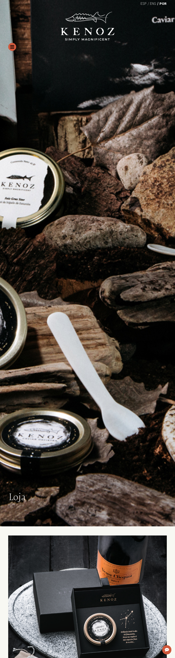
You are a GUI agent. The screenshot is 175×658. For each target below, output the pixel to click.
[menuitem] (144, 3)
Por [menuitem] (163, 3)
